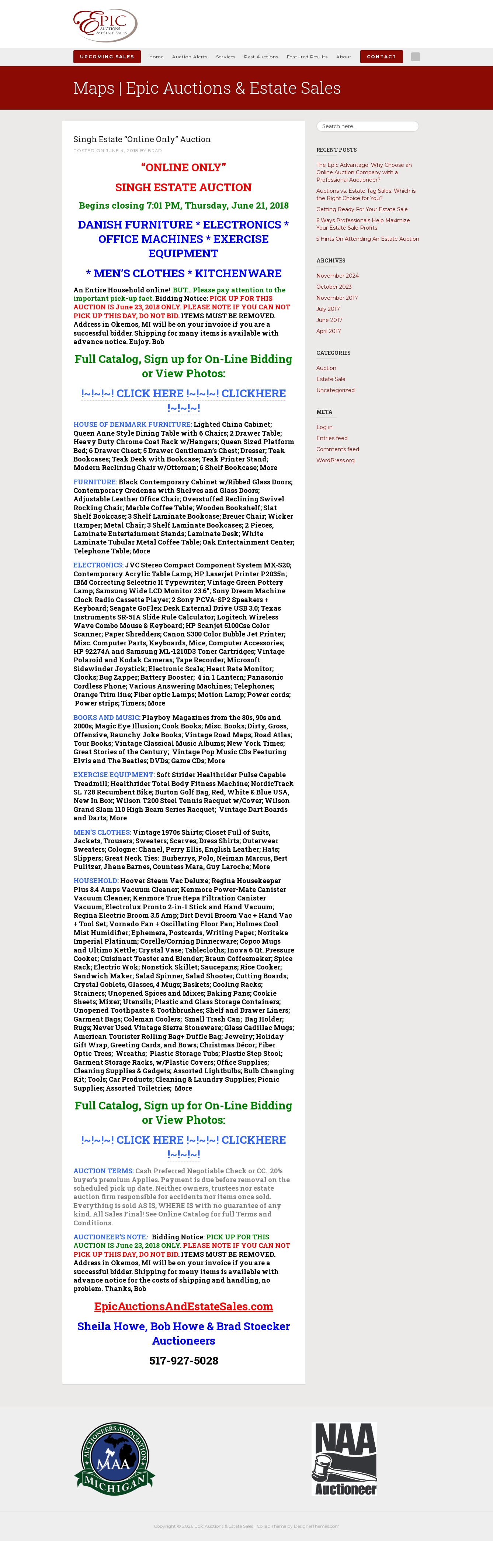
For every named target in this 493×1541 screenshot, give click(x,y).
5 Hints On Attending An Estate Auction (367, 239)
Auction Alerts (190, 56)
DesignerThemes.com (317, 1526)
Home (156, 56)
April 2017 (328, 331)
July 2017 (328, 309)
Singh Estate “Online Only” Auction (158, 138)
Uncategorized (335, 390)
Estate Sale (331, 379)
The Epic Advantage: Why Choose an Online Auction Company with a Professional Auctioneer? (364, 172)
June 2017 (329, 320)
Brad (155, 150)
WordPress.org (335, 460)
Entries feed (332, 438)
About (344, 56)
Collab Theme (271, 1526)
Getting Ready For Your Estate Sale (362, 209)
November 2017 (337, 298)
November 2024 (337, 275)
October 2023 (334, 287)
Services (226, 56)
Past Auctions (261, 56)
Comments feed (337, 449)
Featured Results (307, 56)
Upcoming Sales (107, 56)
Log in (324, 427)
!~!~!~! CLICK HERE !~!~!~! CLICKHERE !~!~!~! (183, 400)
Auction (326, 368)
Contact (381, 56)
